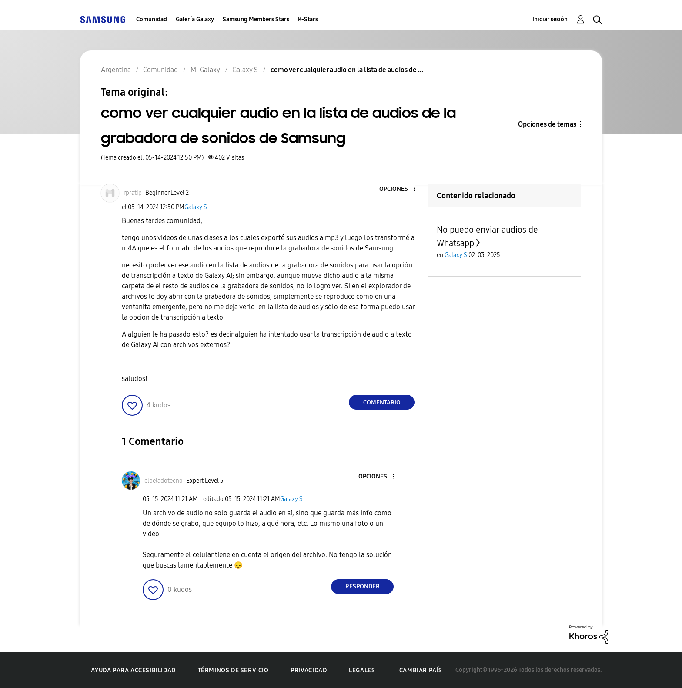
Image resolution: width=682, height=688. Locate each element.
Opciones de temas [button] (547, 124)
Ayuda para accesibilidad (133, 670)
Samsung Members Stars (256, 19)
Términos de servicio (233, 670)
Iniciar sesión (550, 19)
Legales (362, 670)
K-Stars (308, 19)
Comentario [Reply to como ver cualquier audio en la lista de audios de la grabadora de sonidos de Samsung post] (382, 402)
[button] (399, 189)
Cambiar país (420, 670)
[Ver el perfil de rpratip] (133, 193)
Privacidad (309, 670)
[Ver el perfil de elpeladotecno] (163, 480)
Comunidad (151, 19)
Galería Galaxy (195, 19)
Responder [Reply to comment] (362, 586)
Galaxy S (195, 207)
